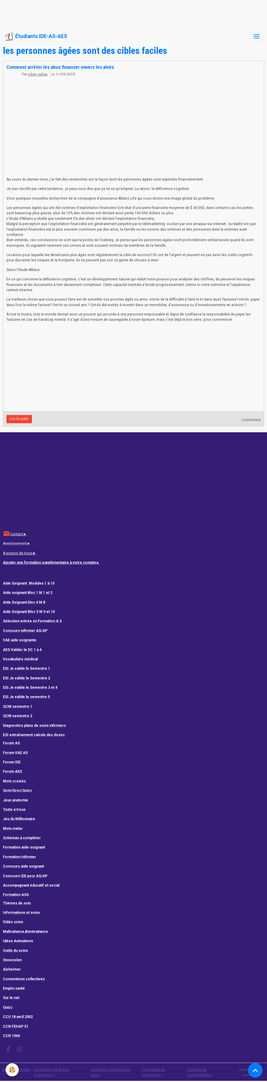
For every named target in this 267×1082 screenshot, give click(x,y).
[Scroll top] (255, 1070)
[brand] (35, 36)
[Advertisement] (106, 13)
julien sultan (38, 74)
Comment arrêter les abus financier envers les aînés (60, 67)
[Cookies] (12, 1069)
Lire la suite (19, 419)
